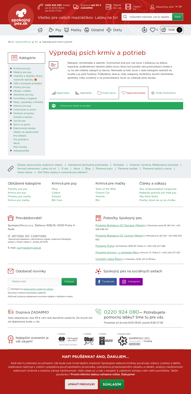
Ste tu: (11, 42)
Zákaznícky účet (165, 7)
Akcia (76, 169)
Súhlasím (112, 384)
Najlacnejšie (63, 93)
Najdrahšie (86, 93)
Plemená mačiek (128, 169)
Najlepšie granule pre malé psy (157, 193)
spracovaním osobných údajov (38, 289)
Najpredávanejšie (135, 93)
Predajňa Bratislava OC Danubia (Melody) (121, 225)
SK (180, 6)
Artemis (56, 196)
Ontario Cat (102, 193)
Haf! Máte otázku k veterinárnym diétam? (62, 172)
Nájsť (178, 17)
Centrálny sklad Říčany (109, 259)
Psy (58, 30)
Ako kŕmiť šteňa (148, 196)
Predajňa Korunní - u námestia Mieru (117, 252)
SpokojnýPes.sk (21, 17)
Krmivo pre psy (17, 193)
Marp (55, 189)
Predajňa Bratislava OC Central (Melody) (120, 236)
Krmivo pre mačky (19, 200)
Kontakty (118, 165)
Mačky (76, 30)
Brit (98, 200)
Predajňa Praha (105, 246)
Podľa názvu (109, 93)
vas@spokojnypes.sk (29, 248)
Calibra (56, 193)
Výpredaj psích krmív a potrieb (57, 42)
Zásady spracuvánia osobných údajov (40, 165)
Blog (88, 169)
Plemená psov (104, 169)
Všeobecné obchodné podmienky (88, 165)
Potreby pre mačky (19, 196)
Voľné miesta (24, 172)
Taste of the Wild (106, 189)
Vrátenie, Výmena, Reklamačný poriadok (153, 165)
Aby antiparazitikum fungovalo (157, 189)
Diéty (117, 30)
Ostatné (97, 30)
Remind (144, 29)
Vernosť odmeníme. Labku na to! (36, 169)
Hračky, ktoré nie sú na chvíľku (157, 200)
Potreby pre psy (17, 189)
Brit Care (57, 200)
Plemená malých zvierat (157, 169)
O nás (64, 169)
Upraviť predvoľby (81, 384)
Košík (172, 30)
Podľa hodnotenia (166, 93)
